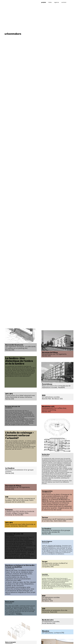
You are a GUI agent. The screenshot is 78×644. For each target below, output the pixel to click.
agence (20, 2)
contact (27, 2)
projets (7, 2)
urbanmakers (13, 321)
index (13, 2)
